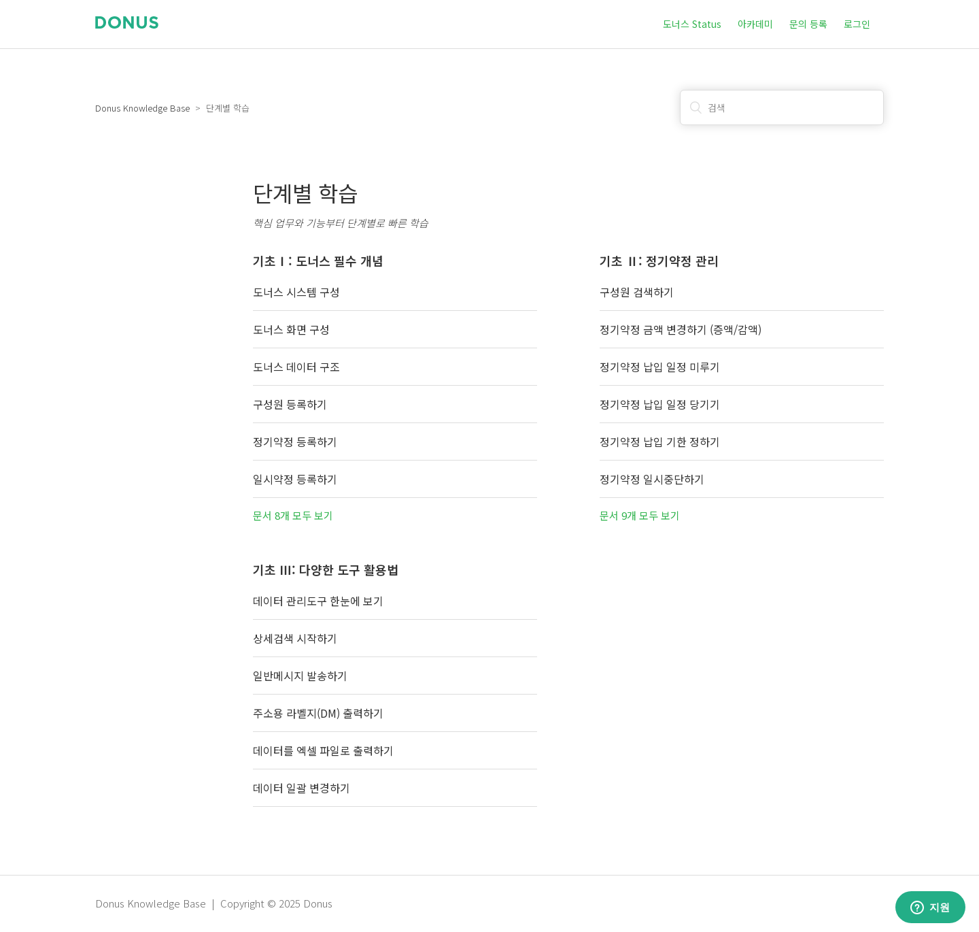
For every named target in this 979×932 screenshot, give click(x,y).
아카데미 (755, 24)
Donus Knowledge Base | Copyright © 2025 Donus (213, 903)
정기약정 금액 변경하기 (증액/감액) (680, 329)
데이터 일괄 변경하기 (301, 788)
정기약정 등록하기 (295, 441)
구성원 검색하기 (637, 292)
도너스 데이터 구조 (296, 367)
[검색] (782, 107)
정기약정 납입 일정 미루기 (660, 367)
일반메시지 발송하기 (300, 675)
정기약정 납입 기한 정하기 (660, 441)
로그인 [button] (857, 24)
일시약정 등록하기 (295, 479)
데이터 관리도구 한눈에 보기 (318, 601)
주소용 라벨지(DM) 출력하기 (318, 713)
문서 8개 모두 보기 (293, 515)
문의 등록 (808, 24)
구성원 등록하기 (290, 404)
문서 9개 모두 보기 (640, 515)
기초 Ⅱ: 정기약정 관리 (659, 260)
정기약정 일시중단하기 (652, 479)
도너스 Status (692, 24)
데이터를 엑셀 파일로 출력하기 (323, 750)
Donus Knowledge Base (142, 107)
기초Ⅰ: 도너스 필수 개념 (318, 260)
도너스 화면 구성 (291, 329)
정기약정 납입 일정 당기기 (660, 404)
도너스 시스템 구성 (296, 292)
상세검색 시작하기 (295, 638)
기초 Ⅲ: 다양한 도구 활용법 (325, 569)
